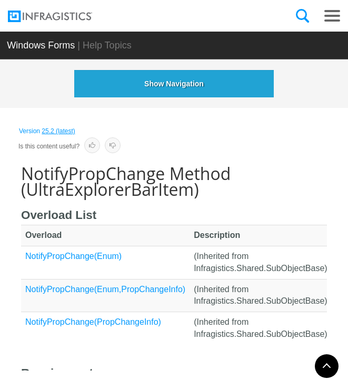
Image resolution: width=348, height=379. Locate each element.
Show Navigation (174, 83)
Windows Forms (41, 45)
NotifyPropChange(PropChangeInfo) (93, 321)
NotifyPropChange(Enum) (73, 256)
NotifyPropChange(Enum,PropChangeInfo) (105, 289)
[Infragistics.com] (60, 16)
